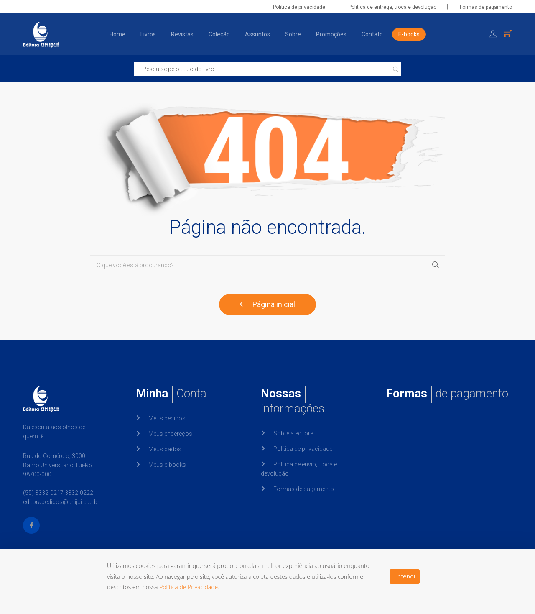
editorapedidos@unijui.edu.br (61, 502)
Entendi (404, 576)
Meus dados (164, 449)
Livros (148, 34)
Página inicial (267, 304)
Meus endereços (170, 433)
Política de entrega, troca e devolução (392, 7)
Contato (372, 34)
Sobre (293, 34)
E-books (409, 34)
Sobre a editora (293, 433)
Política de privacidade (299, 7)
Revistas (182, 34)
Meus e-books (167, 464)
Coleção (219, 34)
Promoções (331, 34)
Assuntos (257, 34)
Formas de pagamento (486, 7)
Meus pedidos (167, 418)
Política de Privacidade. (189, 587)
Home (117, 34)
